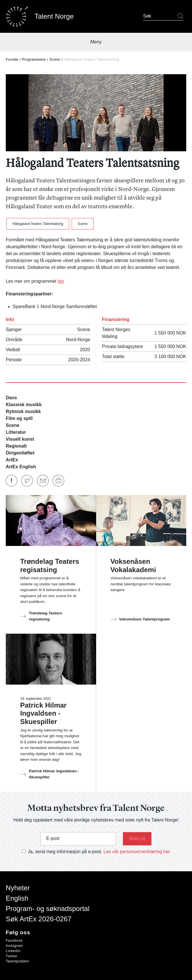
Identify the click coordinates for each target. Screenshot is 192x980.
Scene (55, 60)
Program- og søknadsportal (48, 908)
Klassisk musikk (24, 404)
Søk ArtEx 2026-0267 (38, 919)
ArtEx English (21, 466)
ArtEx (12, 459)
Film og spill (19, 418)
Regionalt (16, 446)
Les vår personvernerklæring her (137, 851)
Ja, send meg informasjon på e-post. (65, 851)
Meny (96, 41)
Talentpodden (17, 961)
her (61, 281)
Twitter (12, 956)
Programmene (34, 60)
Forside (12, 60)
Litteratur (16, 432)
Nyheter (18, 888)
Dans (11, 397)
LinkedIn (13, 951)
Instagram (14, 946)
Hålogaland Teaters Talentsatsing (37, 224)
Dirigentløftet (20, 452)
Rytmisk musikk (23, 411)
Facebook (14, 941)
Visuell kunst (20, 439)
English (17, 898)
